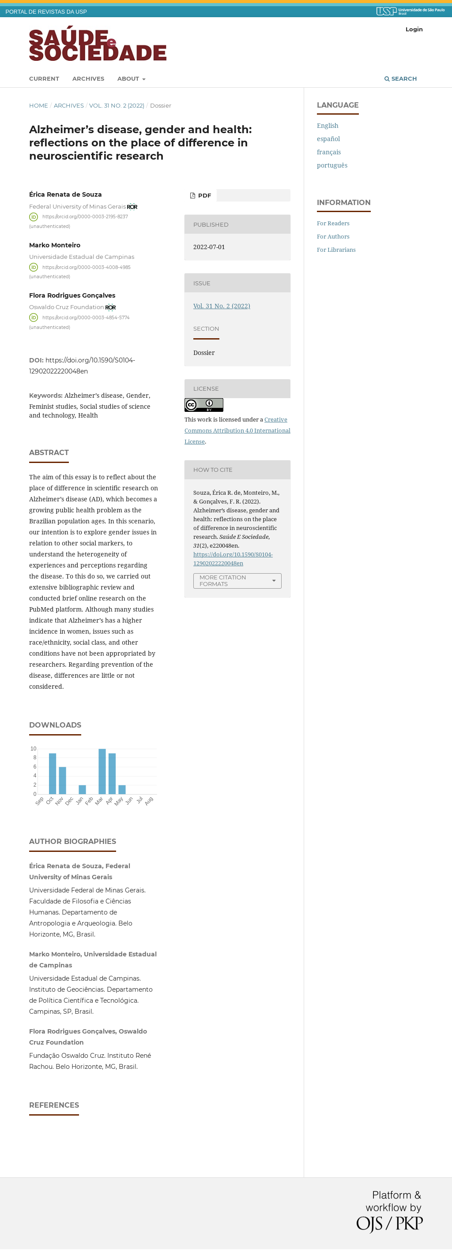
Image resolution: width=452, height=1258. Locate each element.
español (328, 138)
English (328, 125)
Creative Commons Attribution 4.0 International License (237, 430)
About (129, 78)
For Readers (333, 223)
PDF (203, 195)
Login (414, 29)
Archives (88, 78)
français (329, 152)
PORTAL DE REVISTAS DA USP (46, 12)
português (332, 165)
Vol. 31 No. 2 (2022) (116, 105)
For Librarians (336, 250)
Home (38, 105)
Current (44, 78)
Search (400, 78)
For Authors (333, 236)
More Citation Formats (223, 580)
